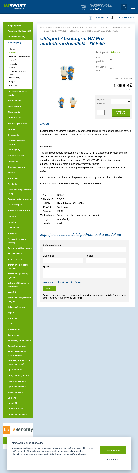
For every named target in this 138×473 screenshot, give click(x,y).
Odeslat (49, 289)
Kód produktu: (101, 59)
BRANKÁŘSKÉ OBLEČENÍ (84, 28)
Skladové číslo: (101, 68)
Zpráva (46, 266)
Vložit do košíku (121, 112)
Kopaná (66, 28)
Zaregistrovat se (125, 18)
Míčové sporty (54, 28)
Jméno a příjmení (52, 245)
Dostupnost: (102, 52)
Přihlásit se (102, 18)
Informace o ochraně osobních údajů (62, 282)
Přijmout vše (113, 450)
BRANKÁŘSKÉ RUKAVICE (55, 31)
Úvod (42, 28)
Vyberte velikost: (101, 101)
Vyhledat (124, 7)
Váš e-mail (48, 255)
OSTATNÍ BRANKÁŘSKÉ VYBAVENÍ (115, 28)
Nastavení (113, 459)
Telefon (89, 255)
